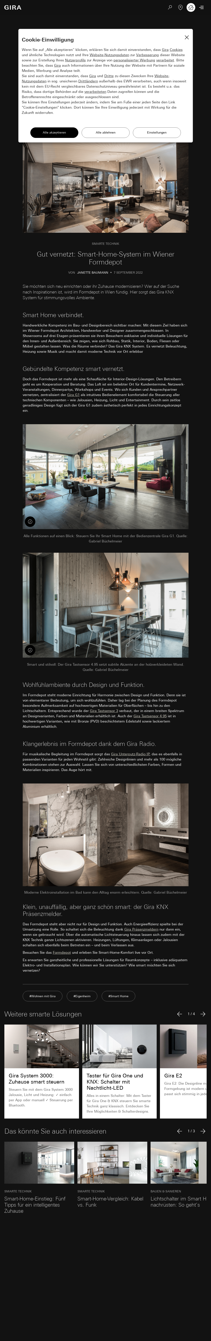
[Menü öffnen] (201, 7)
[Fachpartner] (180, 7)
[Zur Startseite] (12, 7)
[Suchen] (170, 7)
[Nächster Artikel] (203, 1014)
